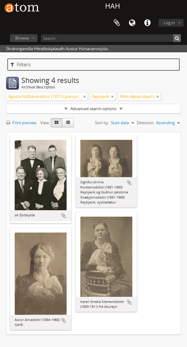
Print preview (21, 122)
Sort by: (102, 122)
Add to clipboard (64, 216)
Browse (22, 38)
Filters (20, 64)
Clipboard (116, 23)
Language (132, 23)
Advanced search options (93, 108)
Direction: (145, 122)
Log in (169, 22)
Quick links (147, 23)
